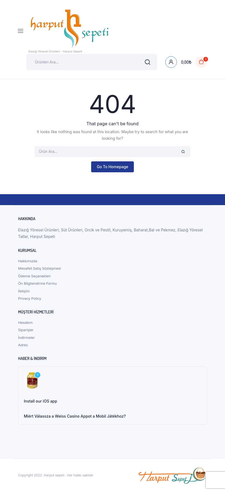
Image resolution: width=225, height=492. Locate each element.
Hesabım (25, 322)
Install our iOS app (40, 401)
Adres (23, 345)
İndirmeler (26, 337)
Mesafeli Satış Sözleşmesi (39, 268)
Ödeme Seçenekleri (34, 276)
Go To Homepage (112, 166)
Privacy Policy (29, 298)
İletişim (24, 291)
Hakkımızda (27, 261)
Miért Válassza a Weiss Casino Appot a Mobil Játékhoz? (75, 416)
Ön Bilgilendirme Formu (37, 283)
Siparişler (26, 330)
